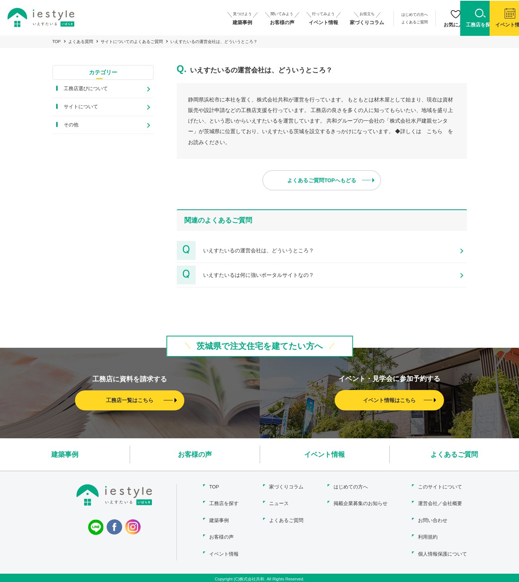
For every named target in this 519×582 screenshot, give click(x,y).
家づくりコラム (286, 486)
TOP (56, 41)
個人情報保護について (442, 551)
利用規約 (428, 535)
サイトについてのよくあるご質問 (132, 41)
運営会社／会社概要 (440, 502)
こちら (434, 131)
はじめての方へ (373, 14)
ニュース (279, 502)
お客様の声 (195, 454)
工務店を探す (223, 502)
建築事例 (64, 454)
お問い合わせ (432, 518)
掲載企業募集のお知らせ (360, 502)
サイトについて (81, 106)
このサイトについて (440, 486)
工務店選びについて (86, 88)
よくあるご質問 (373, 22)
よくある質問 (80, 41)
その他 (71, 124)
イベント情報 (324, 454)
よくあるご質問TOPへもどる (321, 180)
